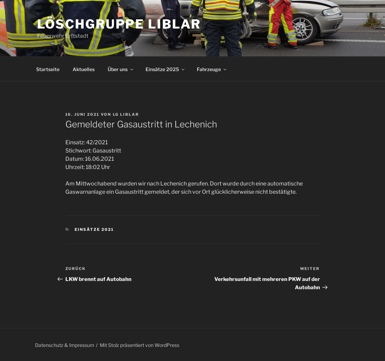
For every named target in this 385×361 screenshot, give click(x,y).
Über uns (121, 69)
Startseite (48, 69)
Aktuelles (84, 69)
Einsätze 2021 (94, 229)
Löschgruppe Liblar (119, 24)
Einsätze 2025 (165, 69)
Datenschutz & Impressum (64, 345)
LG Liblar (126, 114)
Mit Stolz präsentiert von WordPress (139, 345)
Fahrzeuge (212, 69)
